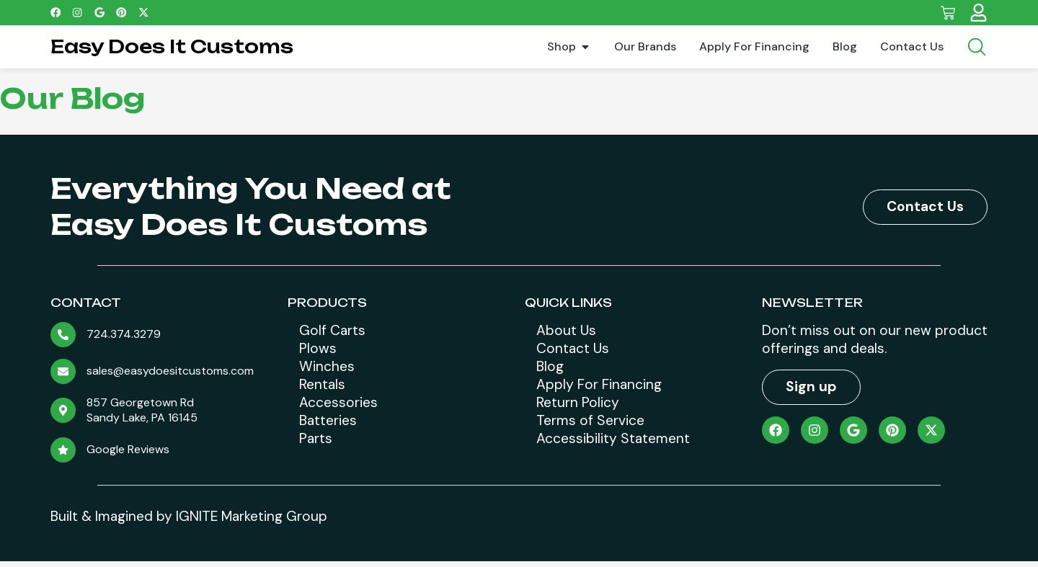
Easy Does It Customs (171, 46)
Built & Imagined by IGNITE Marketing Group (188, 521)
